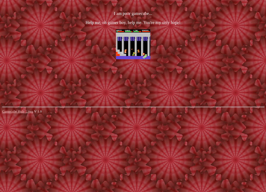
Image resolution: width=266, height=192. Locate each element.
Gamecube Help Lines (17, 111)
